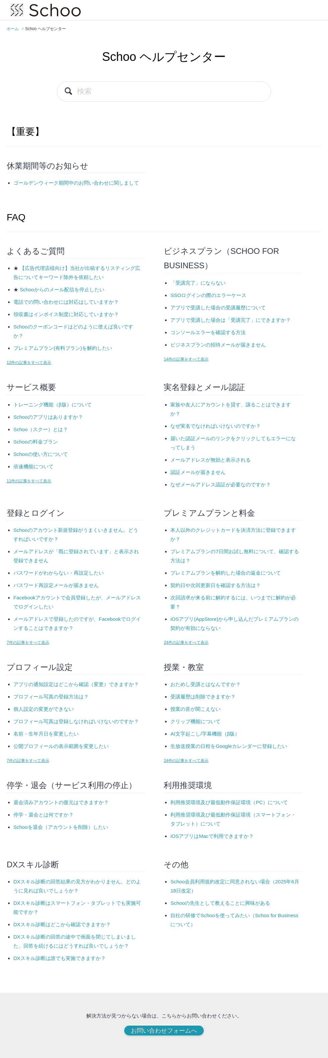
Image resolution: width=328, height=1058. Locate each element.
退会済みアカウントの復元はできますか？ (61, 802)
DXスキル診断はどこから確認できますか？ (62, 924)
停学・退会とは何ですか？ (43, 814)
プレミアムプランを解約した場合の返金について (225, 573)
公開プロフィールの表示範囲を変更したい (61, 746)
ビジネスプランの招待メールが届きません (218, 345)
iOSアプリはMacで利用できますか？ (211, 836)
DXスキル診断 (33, 864)
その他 (176, 864)
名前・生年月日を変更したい (46, 734)
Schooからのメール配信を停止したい (62, 289)
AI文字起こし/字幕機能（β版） (205, 734)
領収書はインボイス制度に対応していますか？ (66, 314)
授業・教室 (184, 667)
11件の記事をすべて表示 (29, 481)
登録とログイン (36, 512)
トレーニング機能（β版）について (52, 404)
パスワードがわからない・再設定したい (58, 573)
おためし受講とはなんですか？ (205, 684)
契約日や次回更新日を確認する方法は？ (215, 585)
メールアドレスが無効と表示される (210, 460)
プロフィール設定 (40, 667)
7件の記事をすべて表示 (28, 642)
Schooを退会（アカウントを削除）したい (60, 827)
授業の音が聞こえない (195, 709)
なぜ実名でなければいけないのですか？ (215, 426)
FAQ (16, 217)
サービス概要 (31, 387)
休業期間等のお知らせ (47, 165)
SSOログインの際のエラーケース (208, 295)
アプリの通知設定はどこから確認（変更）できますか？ (76, 684)
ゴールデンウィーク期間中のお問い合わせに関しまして (76, 183)
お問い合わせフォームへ (164, 1030)
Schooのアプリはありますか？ (48, 417)
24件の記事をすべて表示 (186, 642)
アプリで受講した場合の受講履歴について (218, 307)
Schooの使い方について (40, 454)
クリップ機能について (195, 721)
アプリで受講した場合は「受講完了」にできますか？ (230, 320)
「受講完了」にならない (198, 283)
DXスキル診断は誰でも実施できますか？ (59, 958)
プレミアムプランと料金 (209, 512)
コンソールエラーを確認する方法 (208, 332)
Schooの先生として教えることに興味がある (220, 903)
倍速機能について (33, 466)
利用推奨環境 (188, 785)
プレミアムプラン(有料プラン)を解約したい (62, 348)
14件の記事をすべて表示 (186, 359)
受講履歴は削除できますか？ (203, 696)
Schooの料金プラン (35, 442)
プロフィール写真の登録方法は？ (51, 696)
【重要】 (25, 131)
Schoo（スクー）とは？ (40, 429)
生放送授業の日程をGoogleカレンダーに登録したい (228, 746)
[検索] (164, 91)
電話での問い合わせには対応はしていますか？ (66, 302)
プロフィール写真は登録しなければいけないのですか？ (76, 721)
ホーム (13, 28)
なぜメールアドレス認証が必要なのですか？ (220, 484)
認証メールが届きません (198, 472)
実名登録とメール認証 (204, 387)
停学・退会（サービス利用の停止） (72, 785)
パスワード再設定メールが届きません (56, 585)
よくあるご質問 (36, 251)
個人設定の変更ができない (43, 709)
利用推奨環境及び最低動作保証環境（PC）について (229, 802)
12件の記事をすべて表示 (29, 362)
